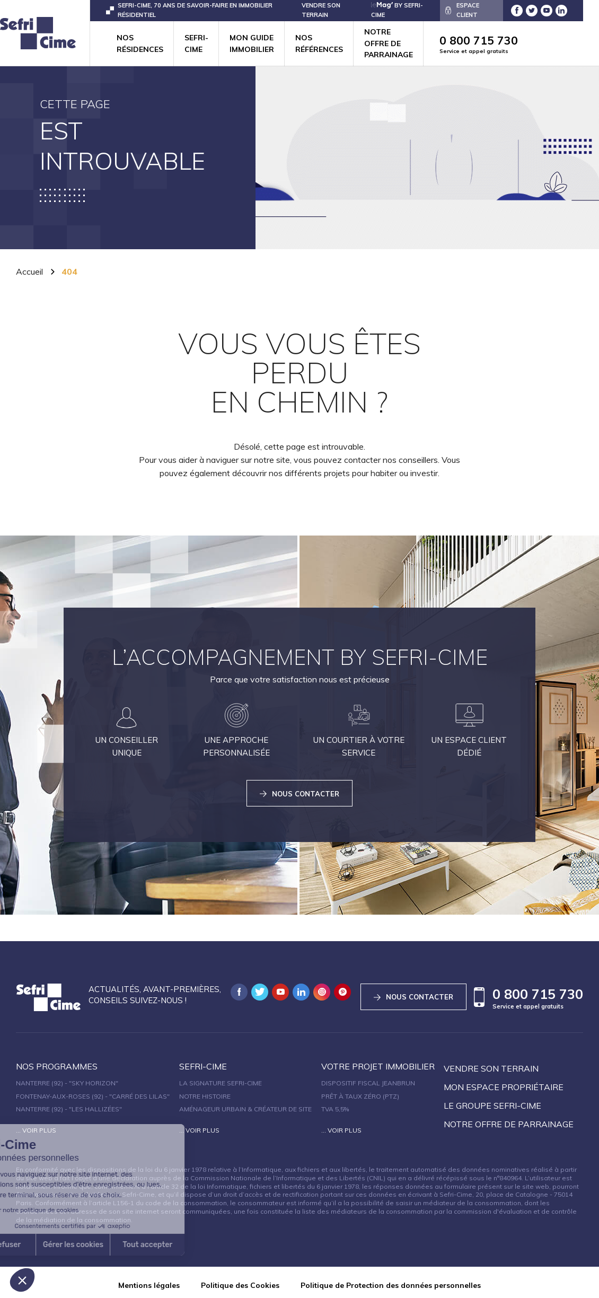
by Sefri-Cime (397, 10)
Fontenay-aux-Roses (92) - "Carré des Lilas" (93, 1091)
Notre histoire (205, 1091)
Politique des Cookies (240, 1280)
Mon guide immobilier (252, 43)
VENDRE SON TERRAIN (321, 10)
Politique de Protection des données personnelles (391, 1280)
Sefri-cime (196, 43)
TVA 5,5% (335, 1104)
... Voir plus (36, 1125)
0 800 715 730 (503, 44)
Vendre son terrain (491, 1063)
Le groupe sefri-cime (492, 1100)
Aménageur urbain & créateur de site (245, 1104)
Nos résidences (140, 43)
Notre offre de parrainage (388, 43)
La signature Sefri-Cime (220, 1078)
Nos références (319, 43)
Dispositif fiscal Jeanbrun (368, 1078)
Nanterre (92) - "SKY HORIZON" (67, 1078)
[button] (22, 1280)
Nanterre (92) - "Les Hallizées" (69, 1104)
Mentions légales (149, 1280)
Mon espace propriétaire (503, 1081)
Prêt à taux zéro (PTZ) (360, 1091)
